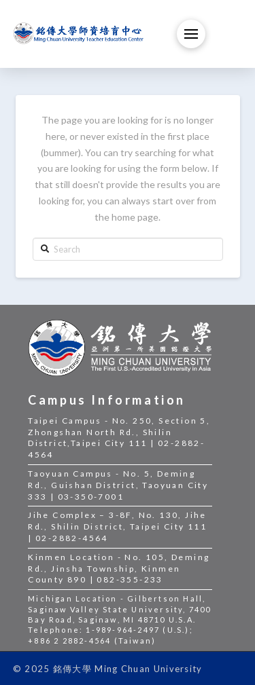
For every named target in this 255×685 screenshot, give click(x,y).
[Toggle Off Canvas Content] (191, 34)
